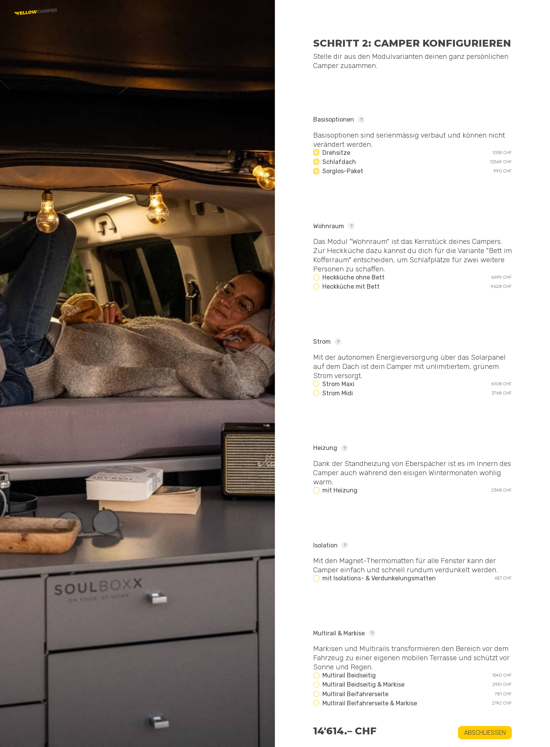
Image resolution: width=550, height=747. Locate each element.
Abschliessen (485, 732)
